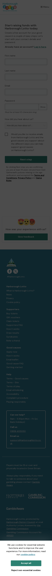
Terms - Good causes (17, 378)
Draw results (12, 332)
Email (7, 85)
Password (10, 100)
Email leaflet (12, 359)
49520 (9, 535)
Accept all (26, 563)
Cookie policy (13, 302)
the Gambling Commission (23, 527)
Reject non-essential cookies (26, 570)
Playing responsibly (16, 401)
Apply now (11, 351)
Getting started (14, 367)
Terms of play (13, 386)
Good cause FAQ (14, 363)
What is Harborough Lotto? (20, 290)
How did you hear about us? (19, 119)
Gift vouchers (13, 317)
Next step (26, 159)
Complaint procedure (17, 397)
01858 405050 (18, 431)
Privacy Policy (24, 178)
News (9, 294)
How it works (12, 328)
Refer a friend (13, 340)
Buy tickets (12, 313)
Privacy (10, 298)
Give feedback (26, 236)
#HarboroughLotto (16, 277)
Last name (10, 70)
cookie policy (28, 554)
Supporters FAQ (14, 325)
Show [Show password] (42, 107)
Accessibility (12, 394)
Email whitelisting (14, 390)
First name (10, 55)
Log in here (40, 46)
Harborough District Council (20, 522)
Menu (45, 6)
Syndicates (12, 336)
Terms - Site (12, 382)
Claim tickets (12, 321)
